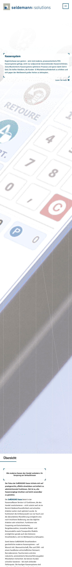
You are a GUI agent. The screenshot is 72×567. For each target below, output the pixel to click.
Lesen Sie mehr (61, 80)
